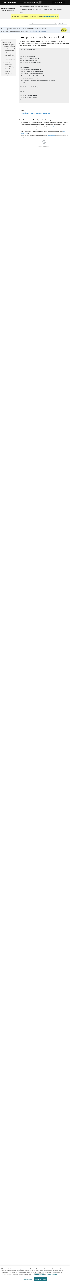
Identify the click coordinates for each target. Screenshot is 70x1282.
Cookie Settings (27, 1279)
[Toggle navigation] (39, 2)
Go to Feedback (63, 30)
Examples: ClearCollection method (38, 31)
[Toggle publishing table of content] (1, 41)
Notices (21, 12)
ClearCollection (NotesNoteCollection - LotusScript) (35, 113)
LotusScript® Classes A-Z (7, 30)
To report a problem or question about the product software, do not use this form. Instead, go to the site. (43, 132)
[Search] (55, 23)
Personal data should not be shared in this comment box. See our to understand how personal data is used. (45, 136)
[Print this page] (68, 30)
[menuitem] (34, 6)
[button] (2, 43)
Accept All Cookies (40, 1279)
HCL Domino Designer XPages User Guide (30, 9)
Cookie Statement (39, 1274)
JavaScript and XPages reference (53, 9)
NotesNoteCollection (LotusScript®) (25, 30)
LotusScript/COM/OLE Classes (43, 28)
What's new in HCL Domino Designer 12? (10, 50)
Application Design (10, 59)
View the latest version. (49, 16)
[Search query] (43, 23)
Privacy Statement (51, 135)
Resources (58, 2)
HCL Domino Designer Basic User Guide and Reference (34, 6)
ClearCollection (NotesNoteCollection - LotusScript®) (14, 31)
